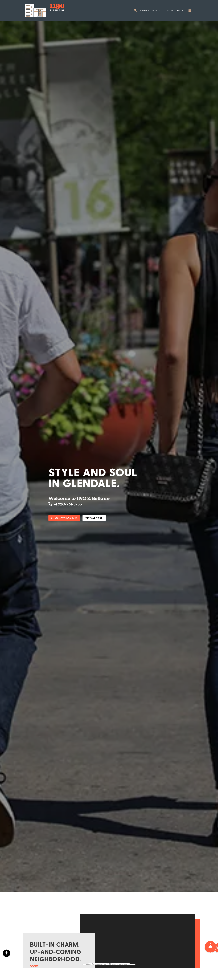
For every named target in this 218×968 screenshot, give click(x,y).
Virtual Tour (94, 518)
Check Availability (64, 518)
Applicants (177, 10)
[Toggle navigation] (190, 10)
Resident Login (149, 10)
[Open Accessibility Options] (6, 954)
